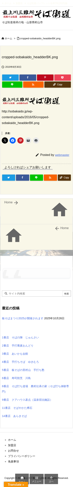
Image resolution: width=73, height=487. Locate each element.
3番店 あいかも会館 (15, 353)
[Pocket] (62, 77)
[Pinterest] (45, 77)
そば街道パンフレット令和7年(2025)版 (47, 3)
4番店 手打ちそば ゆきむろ (20, 361)
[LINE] (12, 84)
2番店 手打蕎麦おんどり (17, 345)
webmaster (62, 155)
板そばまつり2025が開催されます (22, 318)
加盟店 (19, 3)
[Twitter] (10, 77)
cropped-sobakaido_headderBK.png (40, 38)
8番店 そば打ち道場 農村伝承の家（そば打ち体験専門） (35, 389)
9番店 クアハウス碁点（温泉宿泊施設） (27, 399)
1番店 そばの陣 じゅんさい (20, 337)
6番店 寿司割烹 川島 (16, 378)
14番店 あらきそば (14, 416)
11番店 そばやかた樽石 (17, 407)
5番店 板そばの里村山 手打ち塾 (23, 369)
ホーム (7, 3)
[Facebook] (27, 77)
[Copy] (57, 84)
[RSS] (33, 84)
